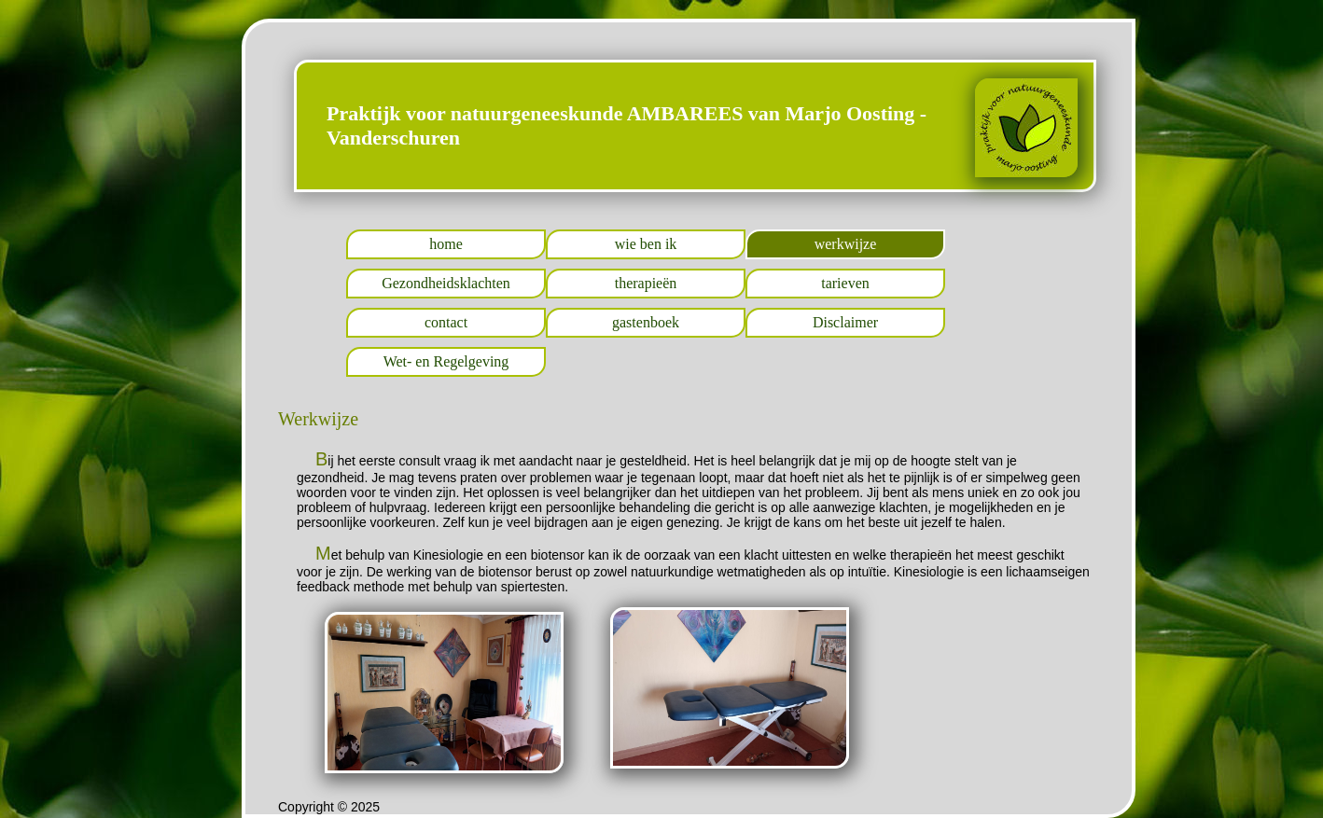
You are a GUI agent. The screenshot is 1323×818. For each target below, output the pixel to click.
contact (446, 322)
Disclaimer (845, 322)
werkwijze (846, 244)
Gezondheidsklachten (446, 283)
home (446, 244)
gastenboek (645, 322)
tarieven (845, 283)
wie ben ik (646, 244)
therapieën (646, 283)
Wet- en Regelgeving (446, 361)
